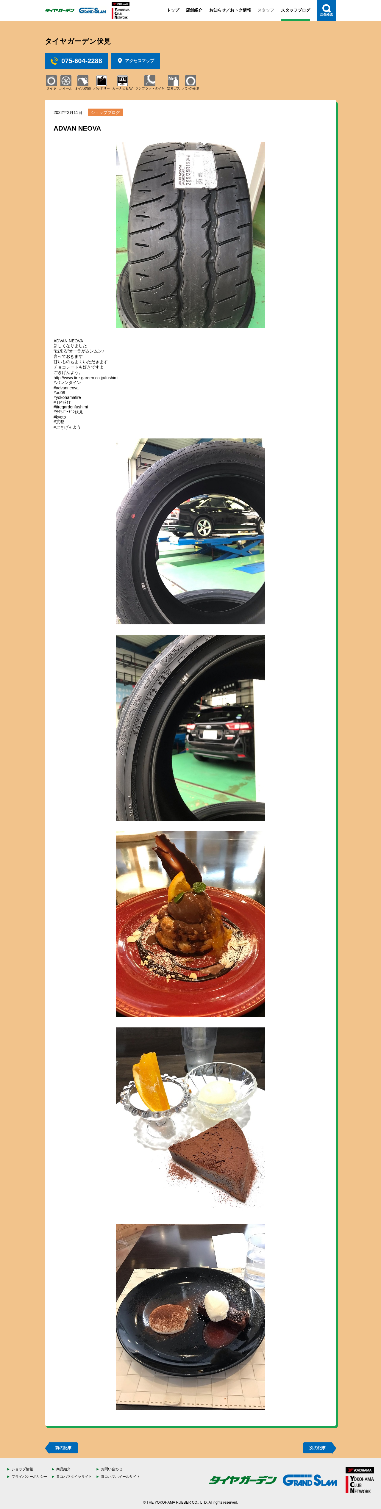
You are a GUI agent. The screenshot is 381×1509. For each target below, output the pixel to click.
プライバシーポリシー (29, 1476)
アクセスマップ (135, 61)
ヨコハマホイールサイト (120, 1476)
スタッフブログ (295, 10)
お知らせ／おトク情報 (230, 10)
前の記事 (63, 1447)
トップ (173, 10)
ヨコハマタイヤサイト (74, 1476)
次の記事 (317, 1447)
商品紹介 (63, 1469)
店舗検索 (326, 10)
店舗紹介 (194, 10)
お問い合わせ (111, 1469)
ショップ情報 (22, 1469)
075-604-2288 (76, 61)
